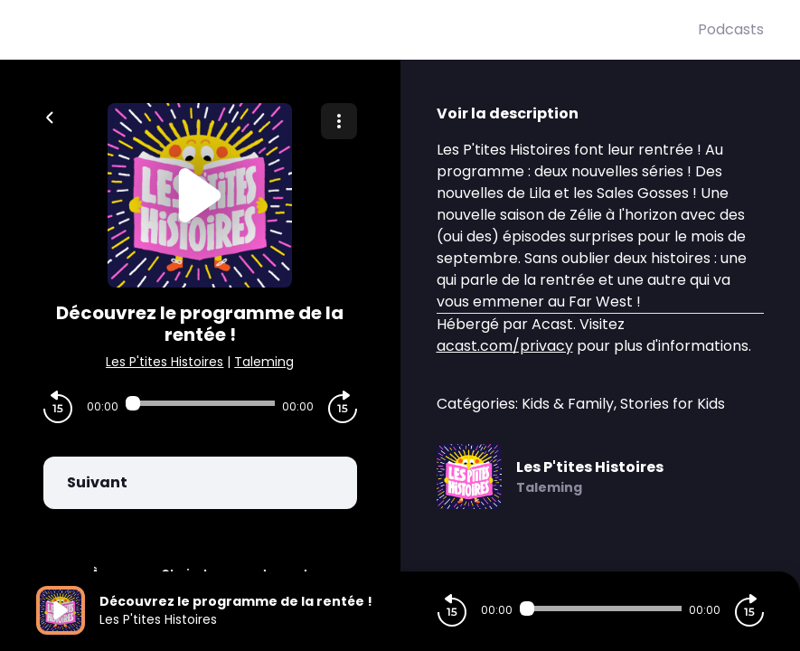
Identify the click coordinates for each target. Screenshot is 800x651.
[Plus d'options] (339, 121)
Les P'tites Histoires (164, 362)
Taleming (264, 362)
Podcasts (731, 29)
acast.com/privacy (505, 345)
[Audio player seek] (200, 403)
